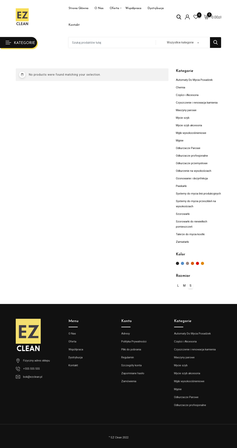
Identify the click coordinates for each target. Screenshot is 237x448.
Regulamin (127, 357)
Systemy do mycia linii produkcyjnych (198, 193)
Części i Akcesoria (187, 95)
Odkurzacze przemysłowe (192, 163)
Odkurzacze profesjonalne (192, 155)
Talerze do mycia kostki (190, 234)
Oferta (114, 8)
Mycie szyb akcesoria (189, 125)
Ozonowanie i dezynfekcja (192, 178)
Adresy (125, 333)
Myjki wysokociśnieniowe (191, 133)
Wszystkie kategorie (180, 42)
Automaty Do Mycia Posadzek (194, 80)
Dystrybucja (156, 8)
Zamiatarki (182, 242)
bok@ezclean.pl (32, 376)
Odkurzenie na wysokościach (193, 171)
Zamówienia (128, 381)
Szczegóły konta (131, 365)
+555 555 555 (31, 368)
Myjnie (179, 140)
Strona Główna (78, 8)
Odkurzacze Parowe (188, 148)
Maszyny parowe (186, 110)
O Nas (99, 8)
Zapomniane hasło (132, 373)
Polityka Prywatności (133, 341)
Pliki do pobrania (131, 349)
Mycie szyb (182, 117)
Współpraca (133, 8)
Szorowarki (183, 214)
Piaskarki (181, 186)
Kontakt (74, 24)
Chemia (180, 87)
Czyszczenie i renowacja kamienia (197, 102)
